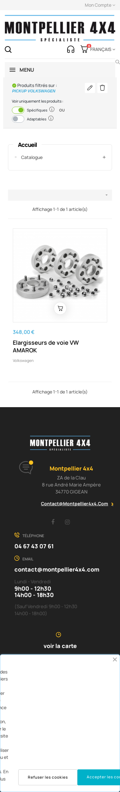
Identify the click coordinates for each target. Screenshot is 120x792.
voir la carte (60, 646)
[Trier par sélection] (60, 195)
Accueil (27, 144)
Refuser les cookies (48, 777)
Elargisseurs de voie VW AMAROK (46, 346)
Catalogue (32, 157)
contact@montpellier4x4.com (74, 503)
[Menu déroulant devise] (101, 49)
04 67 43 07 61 (34, 546)
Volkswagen (23, 360)
